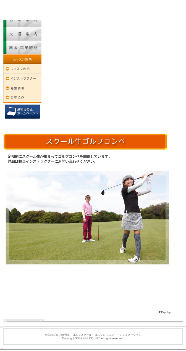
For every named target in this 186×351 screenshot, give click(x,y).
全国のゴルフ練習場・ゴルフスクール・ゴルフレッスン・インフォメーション (28, 2)
